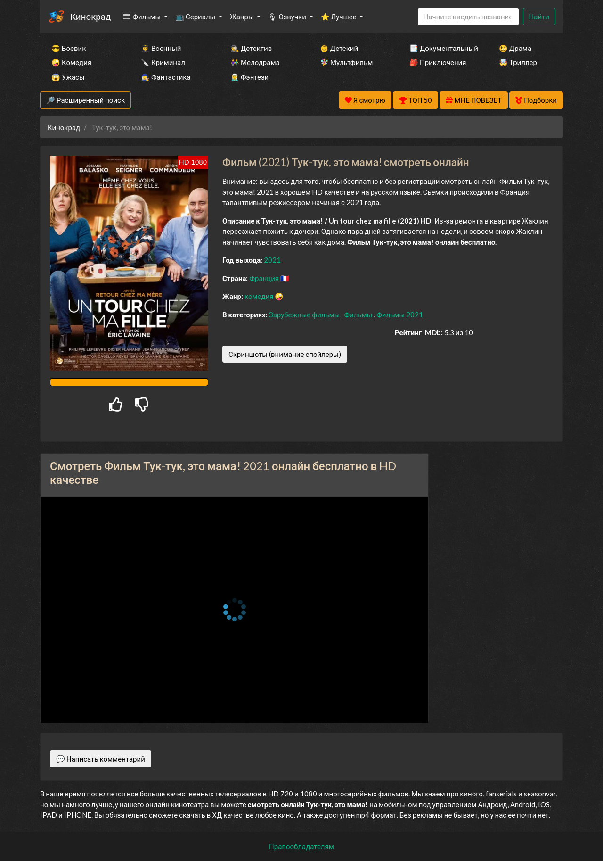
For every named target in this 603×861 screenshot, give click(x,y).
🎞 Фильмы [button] (142, 16)
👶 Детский (339, 48)
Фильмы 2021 (399, 314)
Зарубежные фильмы (305, 314)
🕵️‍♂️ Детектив (251, 48)
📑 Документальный (441, 48)
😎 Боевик (68, 48)
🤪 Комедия (71, 62)
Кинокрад (90, 16)
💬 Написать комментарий (100, 758)
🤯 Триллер (518, 62)
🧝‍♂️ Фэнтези (249, 77)
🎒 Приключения (437, 62)
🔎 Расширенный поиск (85, 100)
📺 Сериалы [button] (196, 16)
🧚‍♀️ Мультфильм (346, 62)
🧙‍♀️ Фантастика (166, 77)
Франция (264, 278)
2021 (272, 260)
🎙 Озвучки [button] (287, 16)
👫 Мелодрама (255, 62)
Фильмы (359, 314)
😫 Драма (515, 48)
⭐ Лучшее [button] (339, 16)
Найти (539, 16)
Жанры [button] (242, 16)
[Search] (468, 16)
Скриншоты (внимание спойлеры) (284, 354)
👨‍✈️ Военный (161, 48)
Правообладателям (301, 846)
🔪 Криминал (163, 62)
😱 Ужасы (68, 77)
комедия (259, 296)
